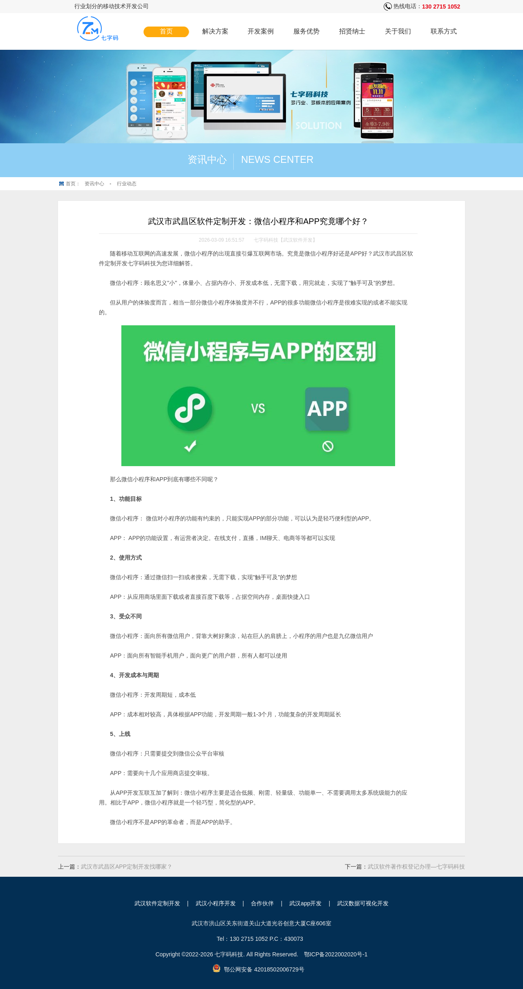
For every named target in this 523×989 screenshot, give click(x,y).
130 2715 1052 (441, 6)
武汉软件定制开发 (157, 903)
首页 (166, 31)
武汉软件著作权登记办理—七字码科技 (416, 866)
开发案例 (261, 31)
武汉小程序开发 (216, 903)
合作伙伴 (262, 903)
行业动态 (126, 184)
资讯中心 (94, 184)
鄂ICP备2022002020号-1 (336, 954)
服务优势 (306, 31)
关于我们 (398, 31)
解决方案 (215, 31)
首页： (73, 184)
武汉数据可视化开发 (363, 903)
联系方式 (444, 31)
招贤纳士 (352, 31)
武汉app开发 (305, 903)
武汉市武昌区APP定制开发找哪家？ (126, 866)
